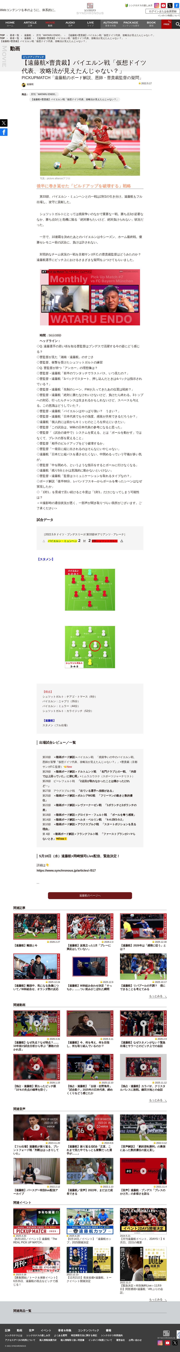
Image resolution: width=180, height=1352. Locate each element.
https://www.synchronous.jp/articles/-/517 (66, 870)
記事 (7, 1330)
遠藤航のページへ (90, 895)
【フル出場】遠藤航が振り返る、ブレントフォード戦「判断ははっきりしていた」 (36, 1150)
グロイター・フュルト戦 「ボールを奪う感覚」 (107, 814)
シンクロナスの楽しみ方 (140, 5)
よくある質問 (60, 1335)
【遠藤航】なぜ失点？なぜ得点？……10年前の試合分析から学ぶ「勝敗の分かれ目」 (36, 1046)
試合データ (45, 520)
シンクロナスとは (13, 1335)
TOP (2, 35)
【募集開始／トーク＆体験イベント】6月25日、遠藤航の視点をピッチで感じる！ (36, 1281)
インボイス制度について (169, 15)
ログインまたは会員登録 (162, 11)
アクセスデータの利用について (20, 1340)
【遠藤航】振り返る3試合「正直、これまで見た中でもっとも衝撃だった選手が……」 (89, 1150)
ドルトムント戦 (88, 771)
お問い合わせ (135, 1340)
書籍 (108, 1330)
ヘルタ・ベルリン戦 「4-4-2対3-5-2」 (101, 819)
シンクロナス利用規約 (112, 1335)
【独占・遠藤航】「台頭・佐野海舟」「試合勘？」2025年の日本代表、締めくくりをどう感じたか (90, 1090)
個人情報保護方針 (48, 1340)
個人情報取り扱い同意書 (72, 1340)
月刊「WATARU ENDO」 (49, 35)
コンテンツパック (88, 1330)
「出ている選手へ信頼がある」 (96, 790)
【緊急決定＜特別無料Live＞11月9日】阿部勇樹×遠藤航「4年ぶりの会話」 (141, 1289)
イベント (46, 1330)
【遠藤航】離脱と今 (25, 945)
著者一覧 (14, 35)
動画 (19, 1330)
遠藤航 (27, 35)
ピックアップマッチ (33, 57)
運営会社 (120, 1340)
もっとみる (155, 996)
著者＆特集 (64, 1330)
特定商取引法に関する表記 (84, 1335)
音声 (31, 1330)
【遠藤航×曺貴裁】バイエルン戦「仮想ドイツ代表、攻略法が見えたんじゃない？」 (80, 38)
